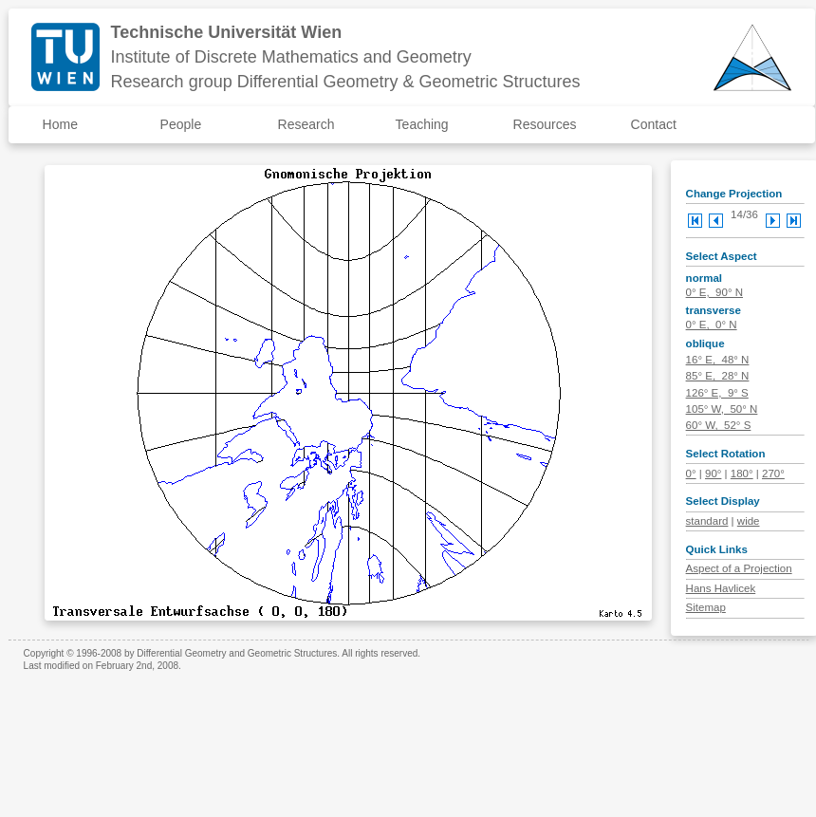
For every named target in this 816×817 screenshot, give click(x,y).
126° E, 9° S (717, 393)
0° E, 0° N (711, 324)
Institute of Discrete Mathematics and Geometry (291, 56)
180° (742, 473)
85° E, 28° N (718, 375)
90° (713, 473)
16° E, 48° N (718, 359)
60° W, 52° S (718, 425)
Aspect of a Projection (739, 568)
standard (707, 521)
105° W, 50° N (722, 409)
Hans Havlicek (721, 588)
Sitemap (706, 607)
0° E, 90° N (714, 292)
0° (691, 473)
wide (748, 521)
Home (60, 124)
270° (773, 473)
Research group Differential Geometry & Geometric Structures (346, 81)
